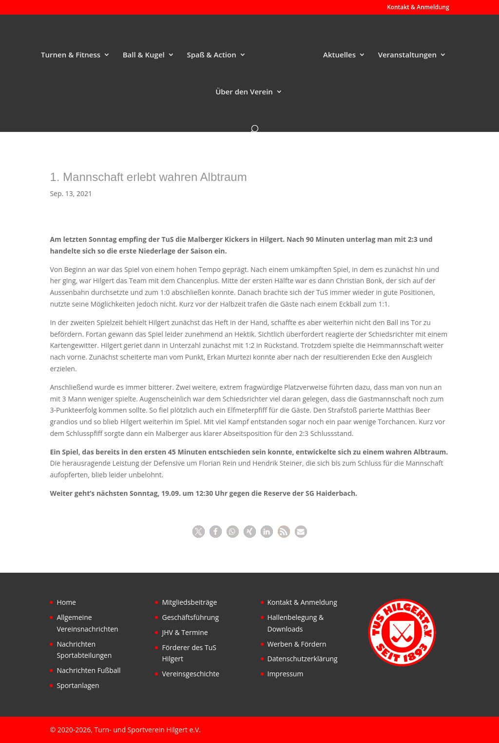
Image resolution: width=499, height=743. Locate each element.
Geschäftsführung (190, 617)
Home (66, 602)
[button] (198, 532)
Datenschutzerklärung (303, 658)
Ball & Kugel (144, 55)
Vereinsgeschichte (190, 673)
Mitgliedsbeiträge (189, 602)
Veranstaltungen (407, 55)
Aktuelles (339, 55)
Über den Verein (244, 92)
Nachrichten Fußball (88, 670)
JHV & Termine (185, 632)
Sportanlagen (78, 685)
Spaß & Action (211, 55)
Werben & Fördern (297, 644)
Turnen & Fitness (70, 55)
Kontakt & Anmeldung (418, 7)
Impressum (286, 673)
